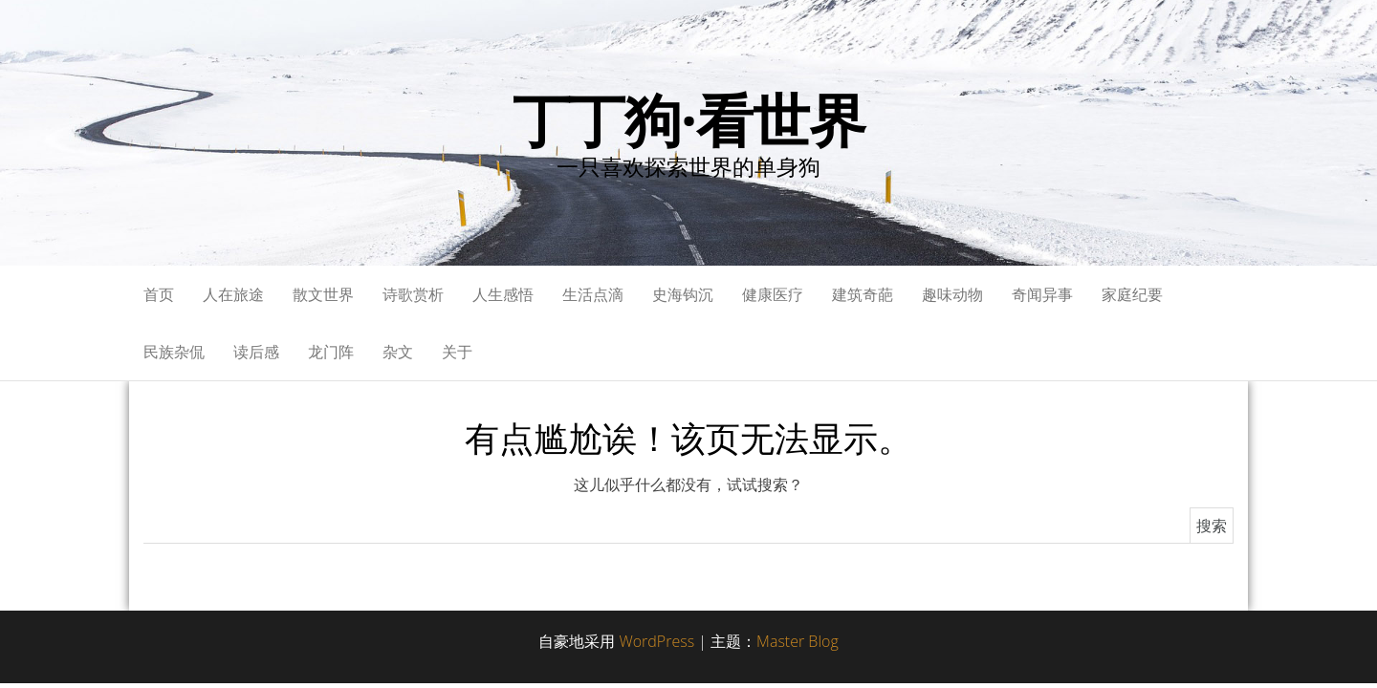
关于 (457, 351)
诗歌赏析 (413, 294)
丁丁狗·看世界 (689, 119)
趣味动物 (952, 294)
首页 (158, 294)
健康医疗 (772, 294)
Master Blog (797, 641)
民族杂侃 (174, 351)
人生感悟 (503, 294)
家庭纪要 (1132, 294)
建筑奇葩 (862, 294)
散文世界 (323, 294)
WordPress (656, 641)
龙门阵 (331, 351)
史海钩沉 (682, 294)
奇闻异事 (1042, 294)
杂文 (397, 351)
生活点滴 (592, 294)
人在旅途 (233, 294)
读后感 (256, 351)
